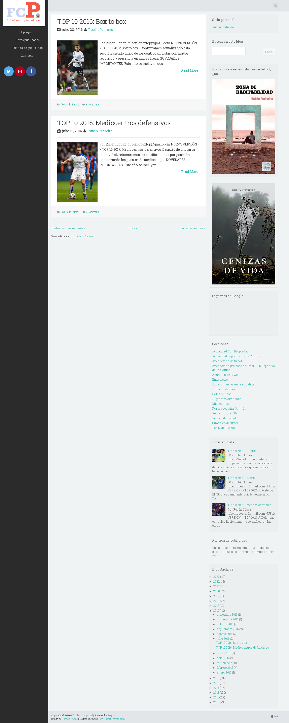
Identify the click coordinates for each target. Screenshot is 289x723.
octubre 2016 (225, 624)
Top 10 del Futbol (70, 104)
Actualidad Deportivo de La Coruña (236, 356)
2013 (216, 688)
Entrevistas (220, 379)
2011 (216, 697)
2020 (216, 591)
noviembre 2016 (228, 619)
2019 (216, 596)
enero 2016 (224, 672)
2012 (216, 692)
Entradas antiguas (192, 228)
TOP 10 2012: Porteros (242, 451)
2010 (216, 702)
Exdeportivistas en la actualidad (234, 384)
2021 (216, 586)
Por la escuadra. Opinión (229, 408)
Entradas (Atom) (82, 236)
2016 (216, 610)
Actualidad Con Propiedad (230, 351)
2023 (216, 577)
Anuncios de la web (225, 375)
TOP (274, 716)
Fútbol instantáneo (225, 389)
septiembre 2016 (228, 629)
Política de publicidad (27, 48)
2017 (216, 606)
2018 (216, 601)
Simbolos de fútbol (225, 423)
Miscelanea (220, 404)
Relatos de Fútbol (224, 418)
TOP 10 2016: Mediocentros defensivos (114, 122)
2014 (216, 683)
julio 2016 (223, 639)
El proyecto (27, 32)
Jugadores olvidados (226, 399)
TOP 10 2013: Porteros (242, 478)
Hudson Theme (70, 718)
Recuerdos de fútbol (226, 413)
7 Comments (93, 211)
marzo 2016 (224, 663)
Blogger (111, 715)
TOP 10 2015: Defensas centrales (249, 505)
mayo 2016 (224, 653)
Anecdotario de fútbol (227, 361)
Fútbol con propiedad (82, 715)
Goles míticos (221, 394)
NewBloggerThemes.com (112, 718)
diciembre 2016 (227, 614)
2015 (216, 678)
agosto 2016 (224, 634)
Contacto (27, 56)
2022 (216, 581)
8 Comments (93, 104)
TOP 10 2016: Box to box (91, 21)
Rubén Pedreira (100, 29)
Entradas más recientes (68, 228)
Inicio (132, 228)
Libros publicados (27, 40)
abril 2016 (223, 658)
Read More (189, 70)
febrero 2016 (225, 667)
